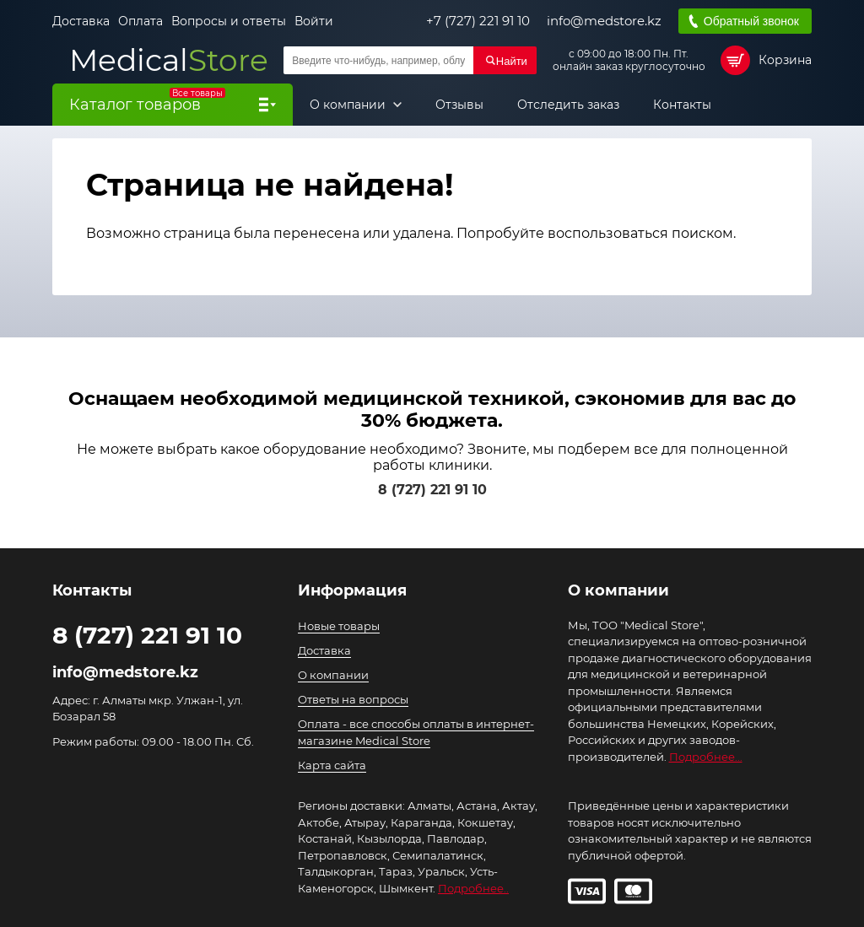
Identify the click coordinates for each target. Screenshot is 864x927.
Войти (313, 21)
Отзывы (459, 104)
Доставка (81, 21)
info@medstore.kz (604, 21)
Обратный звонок (751, 21)
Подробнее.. (473, 888)
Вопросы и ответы (228, 21)
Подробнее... (705, 756)
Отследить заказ (568, 104)
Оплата (140, 21)
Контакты (682, 104)
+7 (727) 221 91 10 (478, 21)
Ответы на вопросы (353, 699)
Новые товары (339, 626)
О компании (349, 104)
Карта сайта (332, 765)
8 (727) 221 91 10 (432, 490)
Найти (511, 61)
